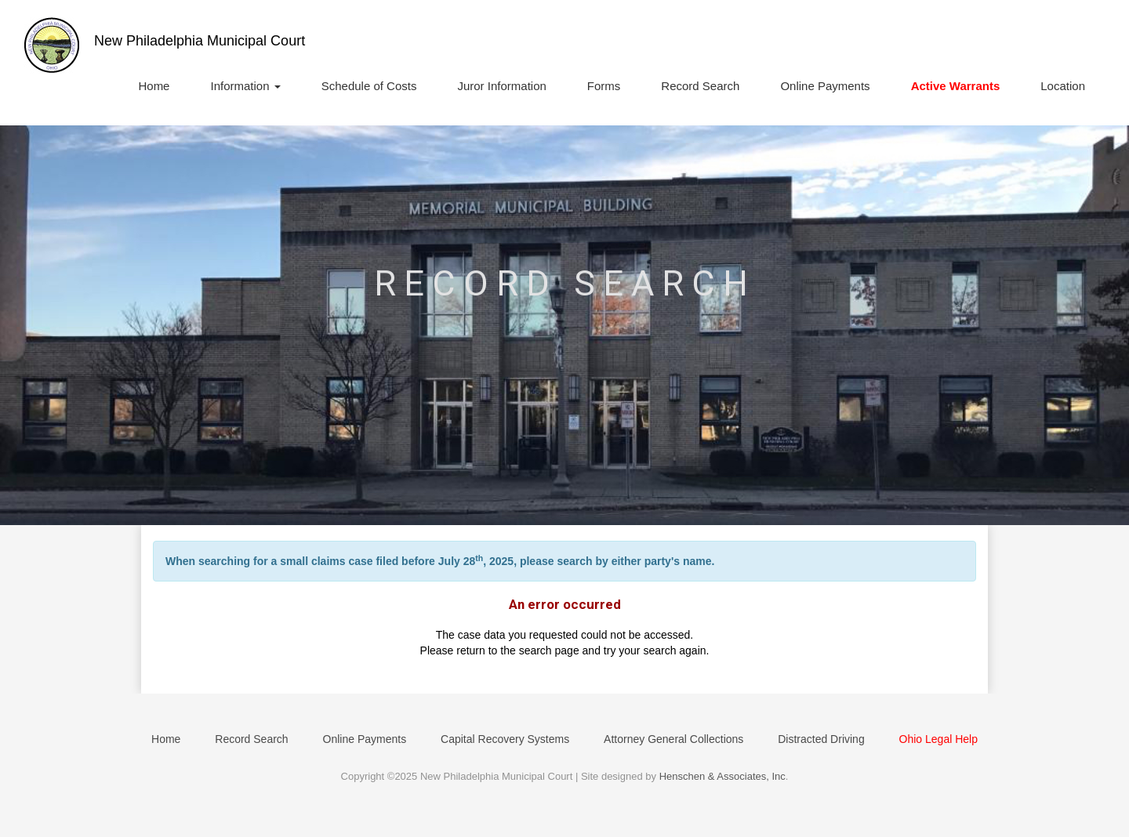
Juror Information (501, 85)
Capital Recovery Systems (505, 739)
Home (153, 85)
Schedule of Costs (369, 85)
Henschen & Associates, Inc (722, 776)
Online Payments (824, 85)
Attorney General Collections (673, 739)
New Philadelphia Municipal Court (199, 41)
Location (1062, 85)
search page (549, 650)
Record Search (700, 85)
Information (245, 85)
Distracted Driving (821, 739)
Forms (604, 85)
